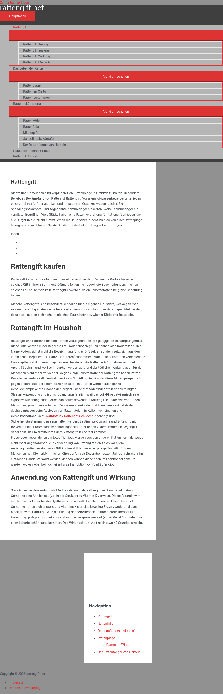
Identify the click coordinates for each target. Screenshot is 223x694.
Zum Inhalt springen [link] (14, 3)
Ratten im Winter (118, 645)
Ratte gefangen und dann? (116, 631)
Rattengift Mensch (36, 62)
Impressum (17, 682)
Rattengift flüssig (35, 44)
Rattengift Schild (25, 156)
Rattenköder (32, 121)
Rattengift (20, 27)
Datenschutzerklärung (25, 688)
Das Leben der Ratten (28, 68)
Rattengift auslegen (37, 50)
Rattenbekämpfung (27, 104)
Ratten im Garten (35, 91)
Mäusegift (30, 133)
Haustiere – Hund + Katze (31, 151)
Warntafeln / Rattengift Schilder (68, 416)
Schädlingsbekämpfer (39, 139)
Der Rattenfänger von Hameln (44, 145)
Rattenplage (32, 85)
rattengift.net (22, 7)
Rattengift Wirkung (36, 56)
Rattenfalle (31, 127)
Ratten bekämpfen (36, 98)
